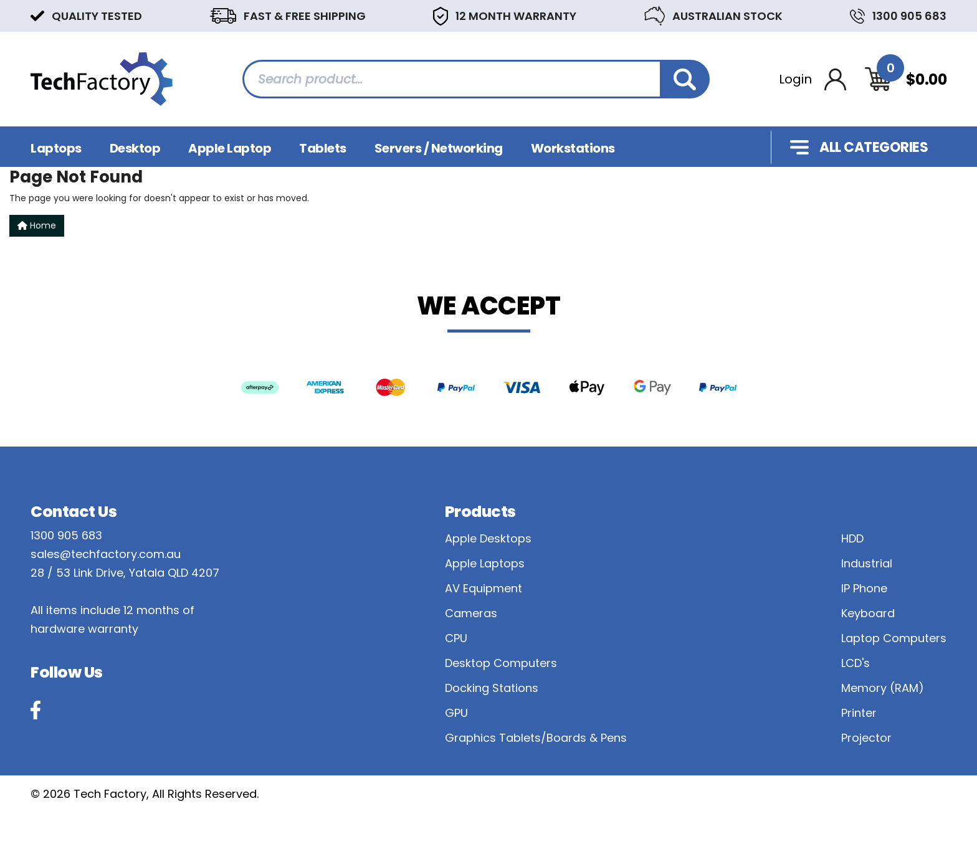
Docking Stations (491, 688)
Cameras (471, 613)
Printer (859, 713)
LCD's (855, 663)
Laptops (56, 148)
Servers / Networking (438, 148)
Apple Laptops (485, 563)
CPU (456, 638)
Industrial (866, 563)
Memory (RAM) (882, 688)
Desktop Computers (501, 663)
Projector (866, 738)
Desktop (135, 148)
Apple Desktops (488, 538)
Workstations (573, 148)
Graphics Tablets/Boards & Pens (536, 738)
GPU (456, 713)
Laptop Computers (893, 638)
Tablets (322, 148)
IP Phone (864, 588)
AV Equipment (483, 588)
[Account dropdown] (812, 79)
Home (36, 225)
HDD (852, 538)
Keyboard (868, 613)
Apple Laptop (229, 148)
